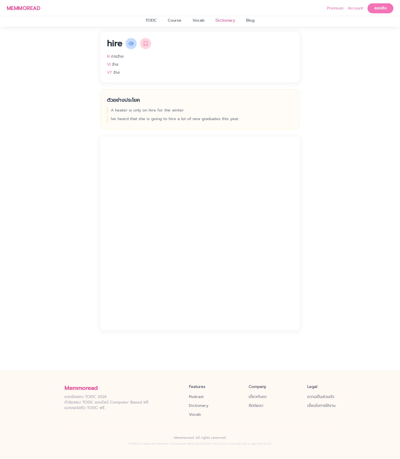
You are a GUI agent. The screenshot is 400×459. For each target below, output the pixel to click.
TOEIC (151, 20)
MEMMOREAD (23, 8)
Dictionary (225, 20)
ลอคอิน (380, 8)
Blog (250, 20)
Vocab (198, 20)
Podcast (196, 397)
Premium (335, 8)
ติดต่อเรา (256, 406)
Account (355, 8)
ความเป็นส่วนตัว (320, 397)
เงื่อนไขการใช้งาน (321, 406)
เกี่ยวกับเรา (258, 397)
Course (174, 20)
